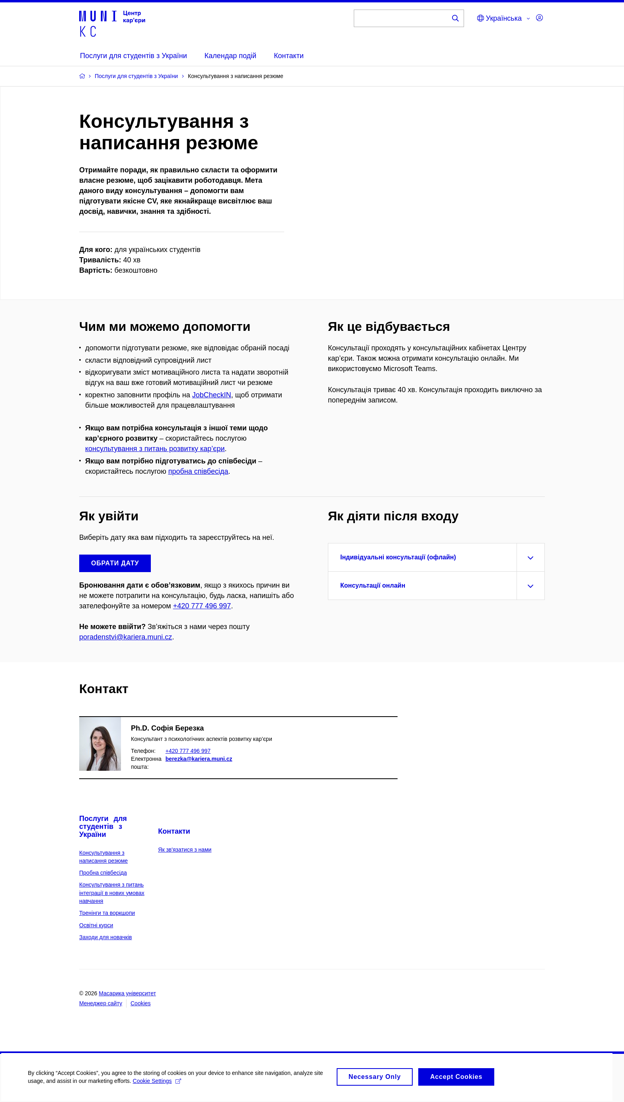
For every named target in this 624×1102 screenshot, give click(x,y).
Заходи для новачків (105, 937)
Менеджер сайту (100, 1003)
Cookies (141, 1003)
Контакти (174, 831)
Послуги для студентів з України (103, 826)
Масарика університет (127, 993)
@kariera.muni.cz (144, 637)
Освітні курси (96, 925)
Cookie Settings (157, 1085)
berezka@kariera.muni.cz (199, 759)
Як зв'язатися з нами (184, 849)
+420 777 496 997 (202, 606)
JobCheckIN (211, 395)
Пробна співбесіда (103, 872)
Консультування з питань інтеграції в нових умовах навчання (111, 892)
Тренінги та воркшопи (107, 913)
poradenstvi (97, 637)
